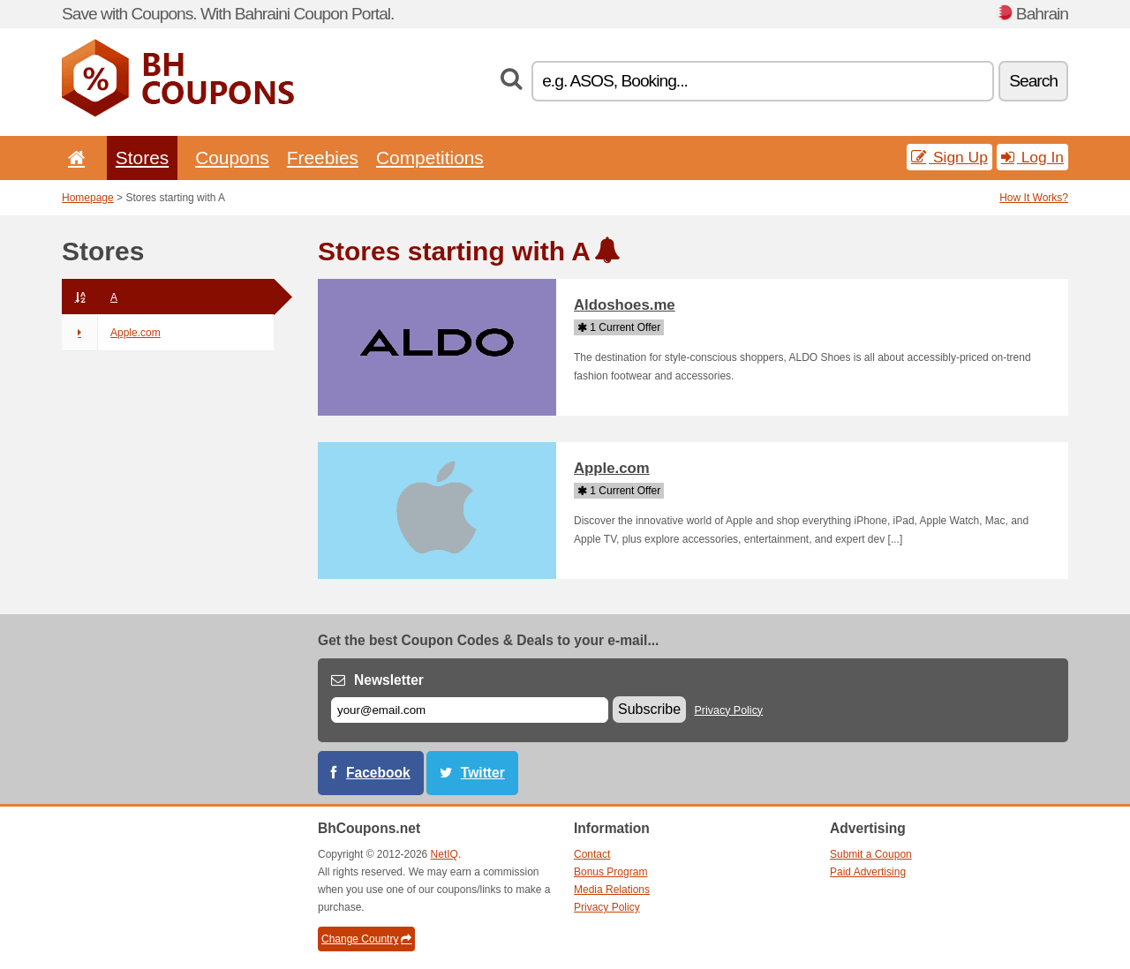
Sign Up (949, 157)
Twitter (483, 772)
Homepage (88, 198)
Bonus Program (610, 872)
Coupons (232, 157)
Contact (592, 854)
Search (1033, 80)
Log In (1032, 157)
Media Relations (612, 889)
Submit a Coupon (871, 854)
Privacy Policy (729, 710)
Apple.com (111, 332)
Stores (142, 157)
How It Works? (1033, 198)
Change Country (366, 939)
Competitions (430, 157)
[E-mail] (469, 710)
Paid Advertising (868, 872)
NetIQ (444, 854)
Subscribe (649, 709)
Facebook (378, 772)
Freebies (322, 157)
